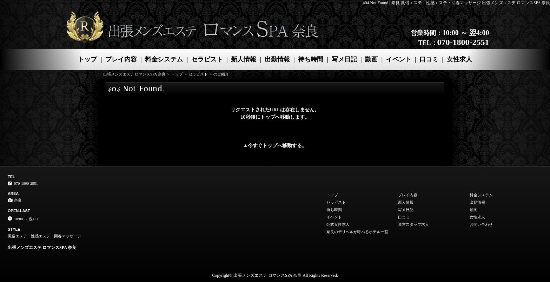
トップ (87, 59)
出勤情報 (277, 59)
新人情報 (243, 59)
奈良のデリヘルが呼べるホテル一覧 (357, 232)
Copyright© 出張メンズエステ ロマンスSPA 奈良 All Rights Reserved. (275, 275)
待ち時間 (310, 59)
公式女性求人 (338, 224)
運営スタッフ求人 (413, 224)
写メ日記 (344, 59)
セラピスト (207, 59)
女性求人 (459, 59)
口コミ (428, 59)
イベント (398, 59)
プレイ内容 (121, 59)
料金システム (164, 59)
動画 (371, 59)
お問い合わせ (481, 224)
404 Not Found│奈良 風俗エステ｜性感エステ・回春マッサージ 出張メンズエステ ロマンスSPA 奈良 (456, 2)
